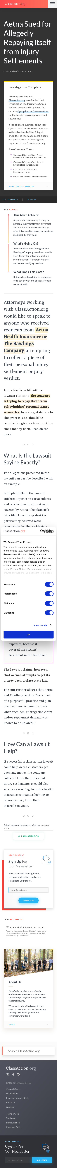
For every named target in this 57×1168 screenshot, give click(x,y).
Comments (11, 199)
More (12, 1024)
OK (28, 634)
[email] (28, 890)
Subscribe (28, 900)
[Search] (28, 1051)
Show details (40, 625)
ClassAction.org (17, 100)
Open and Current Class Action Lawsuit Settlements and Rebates (29, 156)
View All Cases (13, 1089)
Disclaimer (11, 1118)
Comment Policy (14, 1127)
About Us (10, 1102)
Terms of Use (12, 1113)
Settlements (12, 1093)
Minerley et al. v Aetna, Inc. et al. (25, 927)
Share (31, 199)
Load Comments (28, 836)
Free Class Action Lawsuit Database (30, 176)
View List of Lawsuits (21, 186)
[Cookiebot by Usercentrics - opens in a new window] (41, 531)
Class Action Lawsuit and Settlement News (25, 170)
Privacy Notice (13, 1122)
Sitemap (10, 1106)
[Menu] (52, 4)
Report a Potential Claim (17, 1098)
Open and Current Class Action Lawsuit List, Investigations (28, 163)
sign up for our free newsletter (32, 111)
